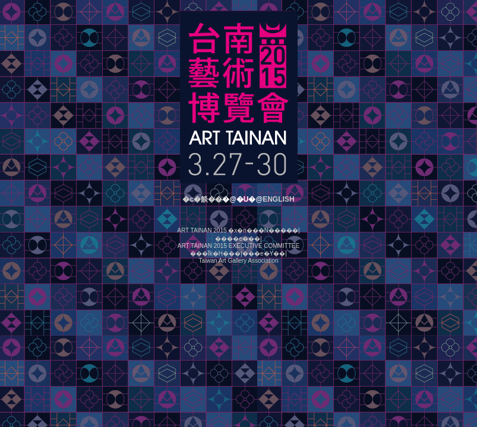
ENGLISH (278, 199)
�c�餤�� (202, 199)
